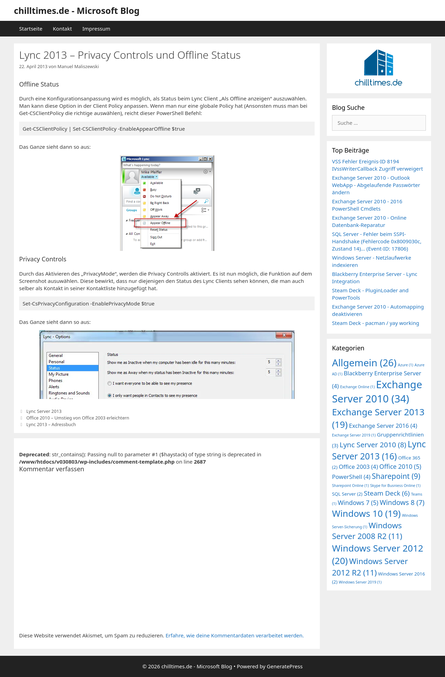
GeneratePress (284, 666)
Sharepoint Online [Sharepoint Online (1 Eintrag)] (350, 485)
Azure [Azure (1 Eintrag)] (405, 364)
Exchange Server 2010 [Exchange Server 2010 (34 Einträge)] (377, 391)
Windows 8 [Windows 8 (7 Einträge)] (402, 502)
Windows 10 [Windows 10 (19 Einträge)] (366, 513)
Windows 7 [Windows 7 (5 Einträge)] (358, 502)
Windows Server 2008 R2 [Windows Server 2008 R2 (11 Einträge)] (367, 530)
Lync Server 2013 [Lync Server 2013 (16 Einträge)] (379, 450)
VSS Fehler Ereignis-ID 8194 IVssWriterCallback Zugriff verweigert (377, 165)
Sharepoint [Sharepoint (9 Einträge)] (396, 476)
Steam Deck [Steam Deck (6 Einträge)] (387, 493)
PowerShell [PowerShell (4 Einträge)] (351, 477)
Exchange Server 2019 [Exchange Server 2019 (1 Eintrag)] (353, 435)
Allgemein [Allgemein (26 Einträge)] (364, 362)
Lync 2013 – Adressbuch (51, 424)
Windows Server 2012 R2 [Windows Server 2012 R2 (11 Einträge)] (370, 567)
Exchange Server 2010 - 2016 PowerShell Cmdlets (367, 205)
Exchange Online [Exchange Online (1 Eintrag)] (357, 386)
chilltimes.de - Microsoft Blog (76, 10)
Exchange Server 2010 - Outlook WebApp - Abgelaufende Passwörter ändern (376, 185)
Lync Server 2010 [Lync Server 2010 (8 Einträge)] (373, 444)
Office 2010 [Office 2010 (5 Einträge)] (400, 466)
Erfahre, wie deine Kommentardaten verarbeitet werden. (234, 635)
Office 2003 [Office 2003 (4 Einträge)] (358, 467)
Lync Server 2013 (44, 411)
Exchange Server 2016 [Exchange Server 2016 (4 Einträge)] (383, 426)
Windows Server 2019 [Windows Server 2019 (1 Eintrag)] (360, 582)
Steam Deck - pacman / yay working (375, 322)
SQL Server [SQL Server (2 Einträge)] (347, 494)
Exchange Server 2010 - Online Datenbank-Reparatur (369, 221)
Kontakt (62, 28)
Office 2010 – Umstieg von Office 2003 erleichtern (77, 418)
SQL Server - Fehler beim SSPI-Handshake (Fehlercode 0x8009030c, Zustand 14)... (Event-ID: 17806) (376, 241)
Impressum (96, 28)
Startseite (30, 28)
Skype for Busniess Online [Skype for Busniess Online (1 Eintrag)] (395, 485)
